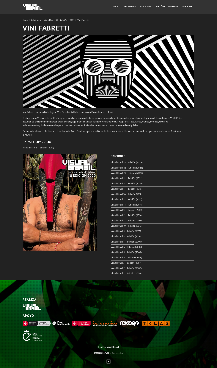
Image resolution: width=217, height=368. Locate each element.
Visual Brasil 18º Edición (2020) (59, 20)
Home (25, 20)
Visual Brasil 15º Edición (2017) (38, 148)
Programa (130, 7)
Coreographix (117, 353)
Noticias (187, 7)
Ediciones (145, 7)
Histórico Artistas (167, 7)
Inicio (116, 7)
